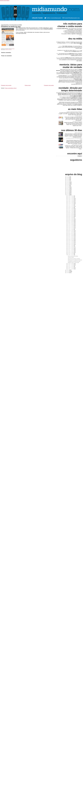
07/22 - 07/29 (71, 225)
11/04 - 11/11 (71, 206)
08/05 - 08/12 (71, 222)
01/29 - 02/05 (71, 263)
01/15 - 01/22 (71, 266)
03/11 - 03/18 (71, 249)
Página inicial (28, 85)
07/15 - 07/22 (71, 226)
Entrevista (58, 57)
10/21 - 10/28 (71, 208)
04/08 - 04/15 (71, 244)
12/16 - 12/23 (71, 198)
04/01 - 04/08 (71, 245)
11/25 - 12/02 (71, 202)
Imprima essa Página (4, 0)
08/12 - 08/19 (71, 221)
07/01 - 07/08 (71, 229)
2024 (68, 179)
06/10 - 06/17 (71, 233)
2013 (68, 193)
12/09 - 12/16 (71, 199)
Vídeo (57, 53)
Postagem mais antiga (49, 85)
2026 (68, 176)
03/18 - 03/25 (71, 248)
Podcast (60, 46)
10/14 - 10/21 (71, 210)
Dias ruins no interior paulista (74, 258)
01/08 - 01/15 (71, 267)
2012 (68, 194)
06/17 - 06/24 (71, 231)
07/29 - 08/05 (71, 224)
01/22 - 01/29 (71, 264)
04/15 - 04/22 (71, 243)
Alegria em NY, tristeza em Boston (75, 259)
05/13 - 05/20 (71, 238)
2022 (68, 182)
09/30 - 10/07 (71, 212)
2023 (68, 180)
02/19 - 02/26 (71, 253)
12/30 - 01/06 (71, 196)
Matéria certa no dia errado (73, 262)
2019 (68, 185)
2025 (68, 178)
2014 (68, 192)
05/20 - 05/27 (71, 236)
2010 (68, 271)
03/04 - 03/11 (71, 250)
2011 (68, 270)
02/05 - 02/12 (71, 254)
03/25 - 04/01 (71, 247)
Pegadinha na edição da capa (11, 26)
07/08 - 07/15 (71, 227)
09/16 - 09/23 (71, 215)
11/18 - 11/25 (71, 203)
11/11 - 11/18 (71, 205)
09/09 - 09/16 (71, 216)
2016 (68, 189)
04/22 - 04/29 (71, 242)
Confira (80, 34)
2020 (68, 184)
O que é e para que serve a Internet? (74, 111)
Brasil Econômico (9, 49)
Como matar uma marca (77, 144)
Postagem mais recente (6, 85)
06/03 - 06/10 (71, 234)
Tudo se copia (71, 257)
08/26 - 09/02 (71, 219)
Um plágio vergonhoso (77, 121)
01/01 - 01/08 (71, 268)
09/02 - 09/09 (71, 217)
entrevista (78, 50)
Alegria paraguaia (78, 132)
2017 (68, 188)
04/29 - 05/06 (71, 240)
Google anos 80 (78, 115)
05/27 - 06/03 (71, 235)
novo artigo (68, 43)
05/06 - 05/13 (71, 239)
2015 (68, 190)
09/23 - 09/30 (71, 213)
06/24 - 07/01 (71, 230)
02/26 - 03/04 (71, 252)
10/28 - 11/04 (71, 207)
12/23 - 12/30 (71, 197)
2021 (68, 183)
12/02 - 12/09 (71, 201)
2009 (68, 272)
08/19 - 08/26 (71, 220)
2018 (68, 187)
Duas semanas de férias (73, 256)
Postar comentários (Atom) (10, 88)
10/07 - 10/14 (71, 211)
